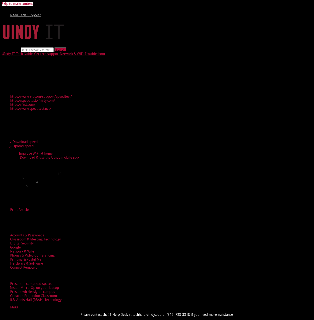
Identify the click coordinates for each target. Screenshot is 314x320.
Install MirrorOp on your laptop (34, 288)
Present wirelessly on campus (32, 292)
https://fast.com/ (22, 105)
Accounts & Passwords (27, 235)
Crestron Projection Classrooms (34, 296)
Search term (11, 49)
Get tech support (47, 54)
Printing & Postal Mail (27, 259)
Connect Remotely (23, 267)
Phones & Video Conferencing (32, 255)
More (14, 307)
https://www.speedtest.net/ (30, 109)
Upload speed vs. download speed (45, 125)
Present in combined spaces (31, 284)
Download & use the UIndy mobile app (49, 157)
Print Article (19, 210)
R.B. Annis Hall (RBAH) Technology (36, 300)
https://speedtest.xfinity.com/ (32, 101)
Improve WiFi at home (36, 153)
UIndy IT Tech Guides (18, 54)
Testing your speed (27, 76)
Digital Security (22, 243)
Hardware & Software (26, 263)
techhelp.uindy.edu (147, 315)
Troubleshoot (94, 54)
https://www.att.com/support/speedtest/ (41, 97)
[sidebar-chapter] (161, 174)
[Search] (37, 49)
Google (15, 247)
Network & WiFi (72, 54)
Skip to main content (17, 4)
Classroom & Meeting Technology (35, 239)
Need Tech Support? (25, 15)
